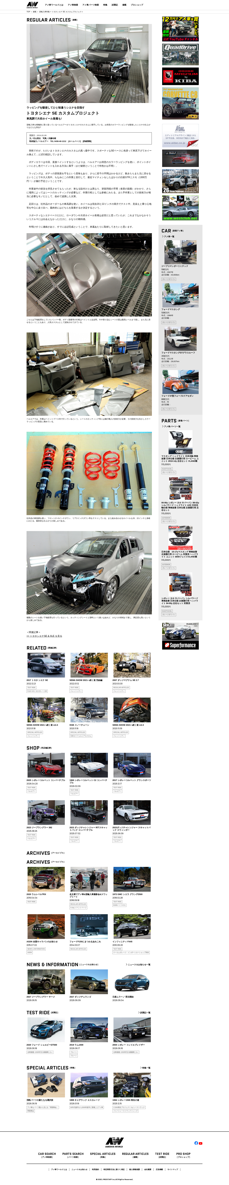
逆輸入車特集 (44, 12)
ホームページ (74, 141)
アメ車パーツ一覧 (170, 426)
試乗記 (115, 5)
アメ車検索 (73, 5)
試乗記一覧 (144, 1012)
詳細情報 (87, 141)
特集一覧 (145, 1067)
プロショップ (137, 5)
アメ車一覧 (167, 236)
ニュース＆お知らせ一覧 (137, 964)
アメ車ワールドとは (54, 5)
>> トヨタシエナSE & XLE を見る (44, 636)
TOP (28, 12)
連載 (124, 5)
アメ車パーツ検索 (90, 5)
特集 (105, 5)
